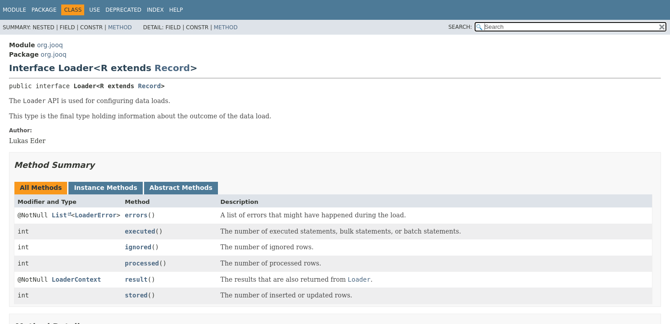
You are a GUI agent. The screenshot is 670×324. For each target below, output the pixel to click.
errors (136, 215)
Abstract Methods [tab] (181, 187)
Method (120, 27)
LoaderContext (76, 279)
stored (136, 295)
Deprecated (123, 10)
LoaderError (96, 215)
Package (44, 10)
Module (14, 10)
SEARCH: (460, 27)
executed (140, 231)
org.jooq (50, 45)
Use (94, 10)
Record (172, 68)
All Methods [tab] (41, 187)
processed (142, 263)
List (59, 215)
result (136, 279)
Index (155, 10)
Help (176, 10)
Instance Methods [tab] (105, 187)
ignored (138, 247)
